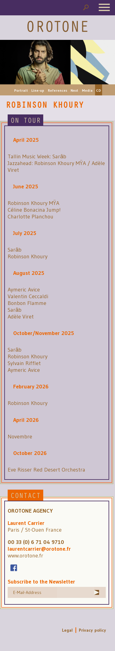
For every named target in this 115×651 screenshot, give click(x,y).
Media (87, 90)
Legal (67, 630)
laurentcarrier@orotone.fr (39, 548)
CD (98, 90)
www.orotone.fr (25, 555)
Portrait (21, 90)
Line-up (37, 90)
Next (74, 90)
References (57, 90)
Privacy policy (92, 630)
